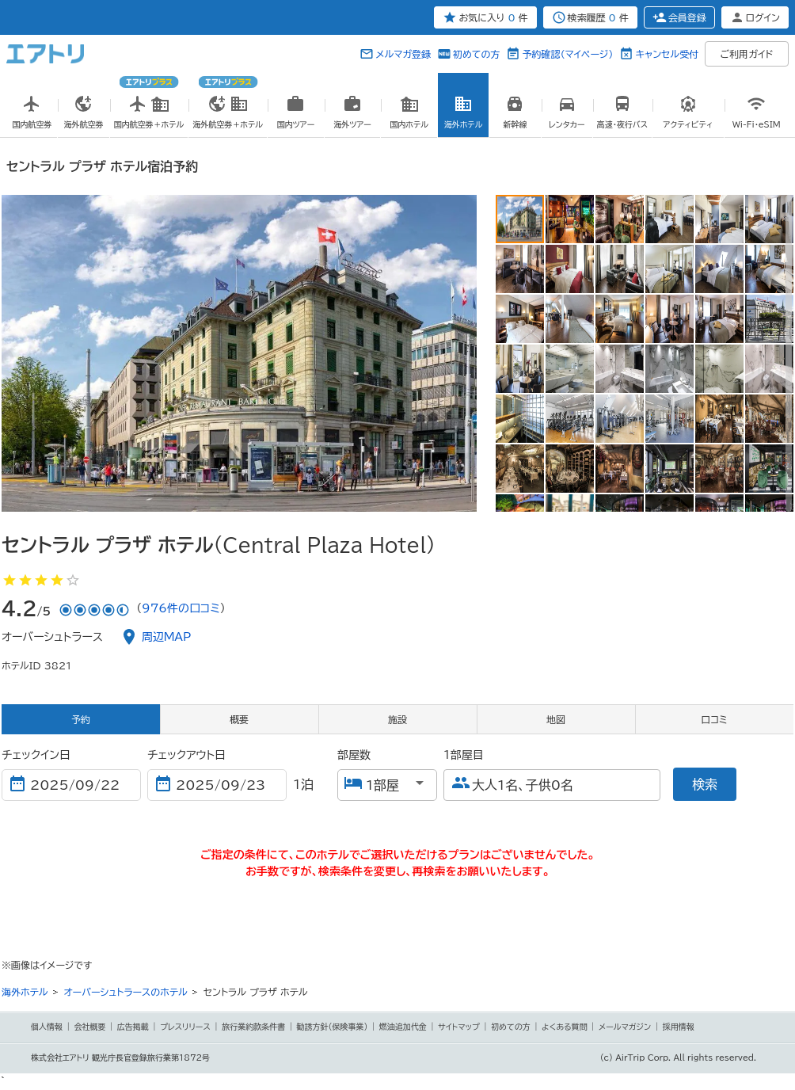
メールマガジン (625, 1027)
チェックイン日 (36, 754)
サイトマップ (459, 1027)
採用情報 (678, 1027)
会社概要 (89, 1027)
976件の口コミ (181, 608)
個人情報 (47, 1027)
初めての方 (476, 54)
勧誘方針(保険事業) (332, 1027)
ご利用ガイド (747, 54)
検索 (704, 784)
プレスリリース (185, 1027)
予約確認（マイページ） (567, 54)
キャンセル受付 (666, 54)
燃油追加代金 (403, 1027)
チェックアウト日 (186, 754)
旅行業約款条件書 (253, 1027)
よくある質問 (565, 1027)
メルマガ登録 (403, 54)
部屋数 (354, 754)
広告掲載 (133, 1027)
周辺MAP (167, 636)
